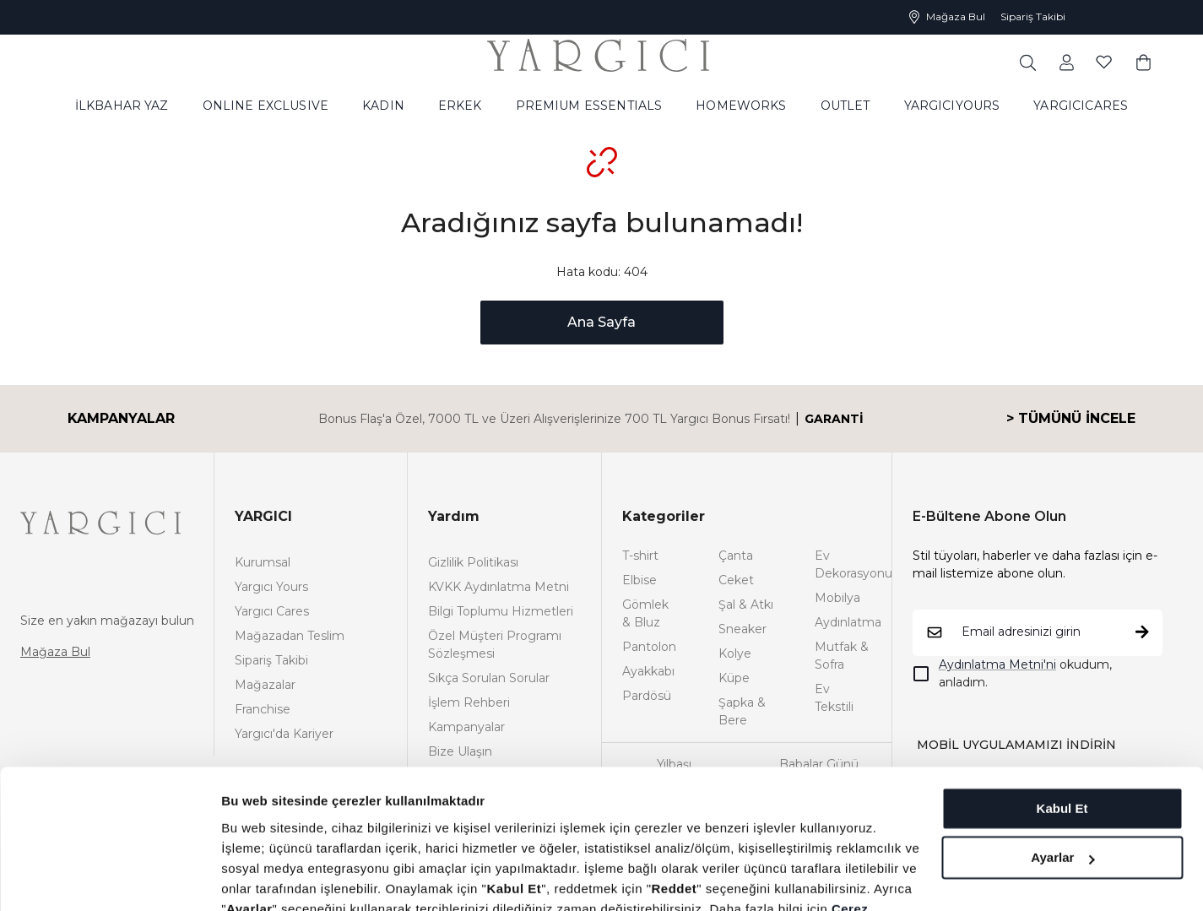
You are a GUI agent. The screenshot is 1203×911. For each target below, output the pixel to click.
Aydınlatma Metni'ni (997, 664)
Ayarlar (1062, 759)
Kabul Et (1062, 710)
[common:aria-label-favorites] (1067, 62)
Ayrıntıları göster (272, 877)
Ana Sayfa (601, 322)
